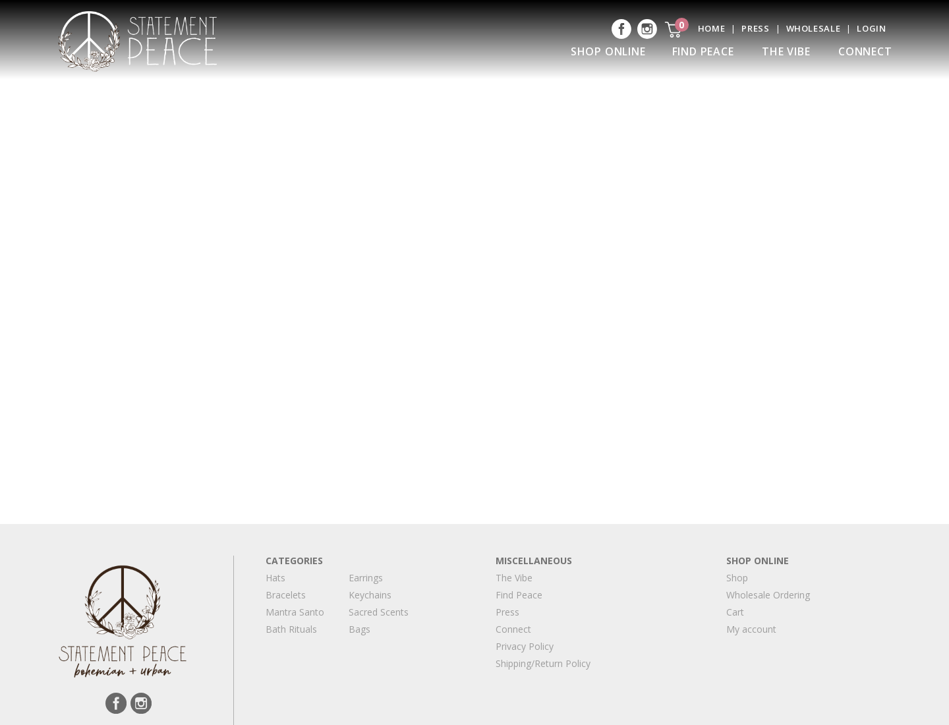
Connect (865, 51)
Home (712, 28)
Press (755, 28)
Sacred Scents (379, 612)
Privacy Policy (525, 646)
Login (871, 28)
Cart (735, 612)
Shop (737, 577)
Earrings (366, 577)
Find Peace (703, 51)
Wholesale (813, 28)
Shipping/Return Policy (543, 663)
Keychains (370, 595)
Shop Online (608, 51)
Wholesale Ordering (768, 595)
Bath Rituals (291, 629)
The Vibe (786, 51)
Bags (359, 629)
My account (751, 629)
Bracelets (286, 595)
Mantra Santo (295, 612)
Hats (275, 577)
